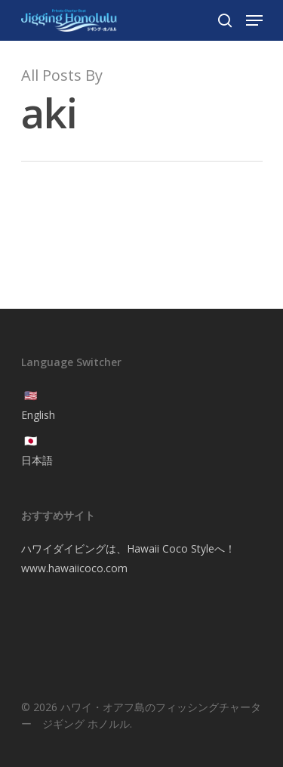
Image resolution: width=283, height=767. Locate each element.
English (38, 415)
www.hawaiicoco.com (74, 568)
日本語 (37, 460)
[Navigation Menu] (254, 20)
